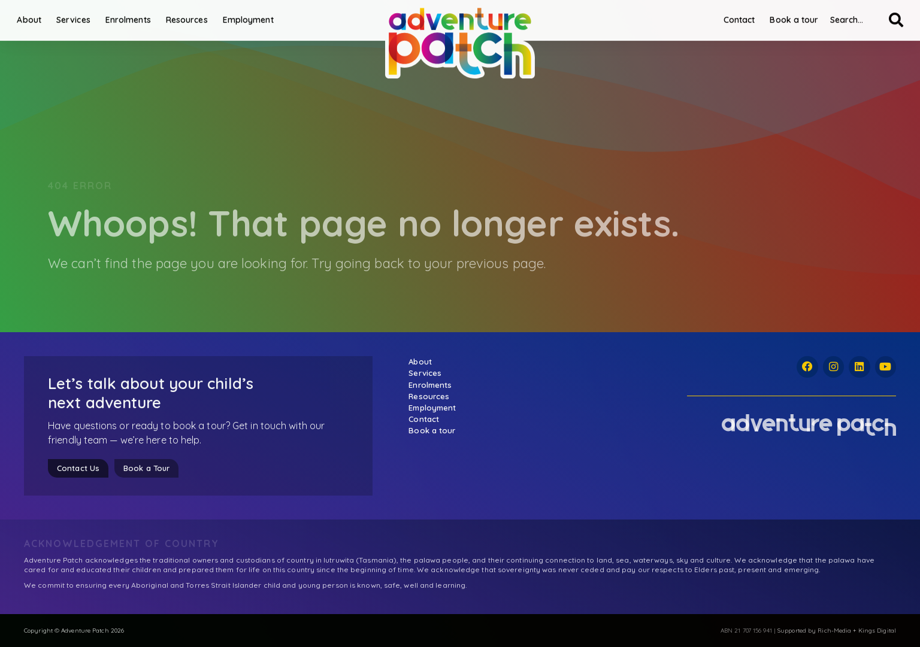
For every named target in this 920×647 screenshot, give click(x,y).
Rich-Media (834, 630)
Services (80, 16)
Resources (193, 16)
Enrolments (135, 16)
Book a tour (787, 16)
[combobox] (849, 16)
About (36, 16)
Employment (254, 16)
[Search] (889, 16)
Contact (732, 16)
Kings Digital (877, 630)
